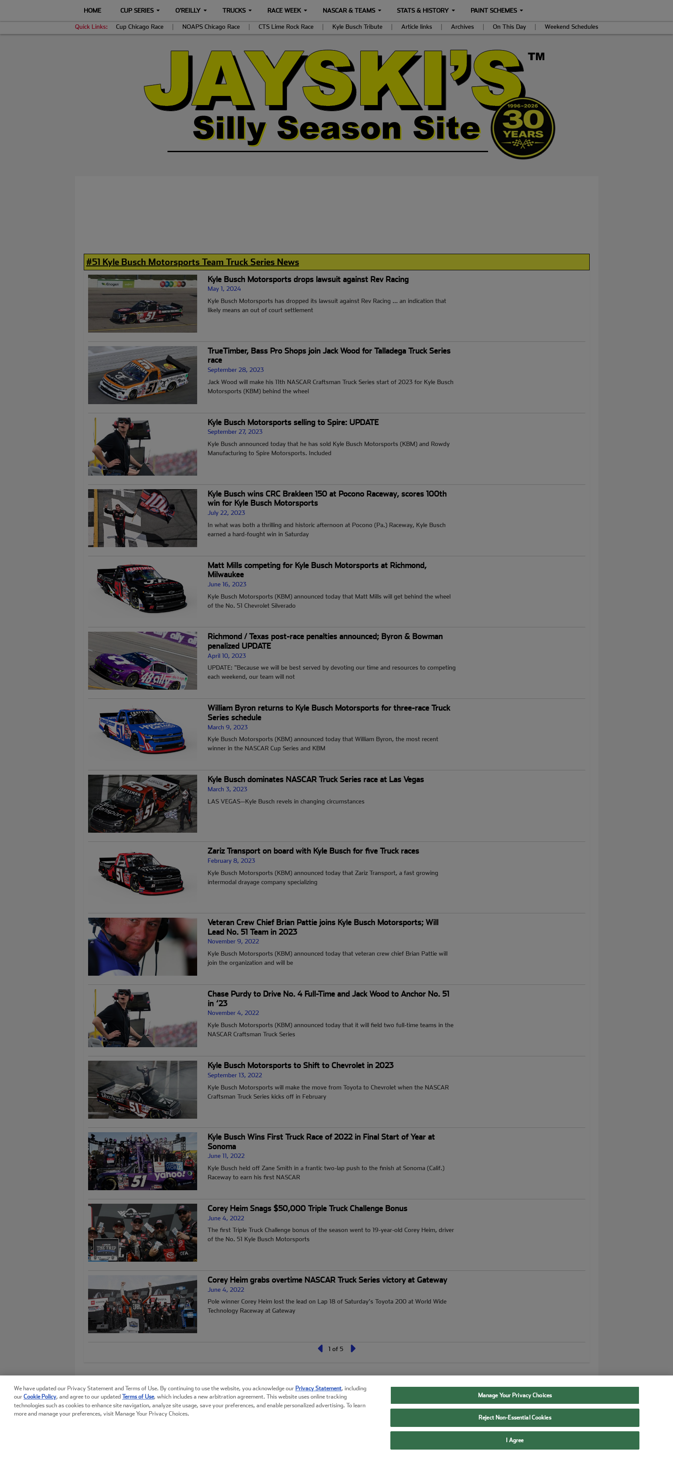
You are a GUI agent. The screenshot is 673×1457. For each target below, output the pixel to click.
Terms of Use (138, 1407)
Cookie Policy (40, 1407)
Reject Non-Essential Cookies (514, 1428)
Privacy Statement (318, 1398)
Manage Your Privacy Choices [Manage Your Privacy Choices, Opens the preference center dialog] (515, 1405)
